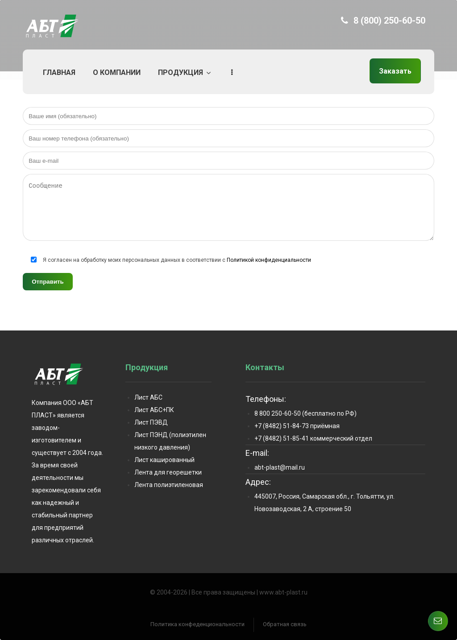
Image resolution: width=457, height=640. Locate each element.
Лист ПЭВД (151, 422)
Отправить (48, 281)
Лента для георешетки (168, 472)
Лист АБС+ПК (154, 409)
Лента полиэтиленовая (168, 484)
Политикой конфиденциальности (269, 260)
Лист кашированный (164, 459)
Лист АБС (148, 397)
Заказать (395, 71)
